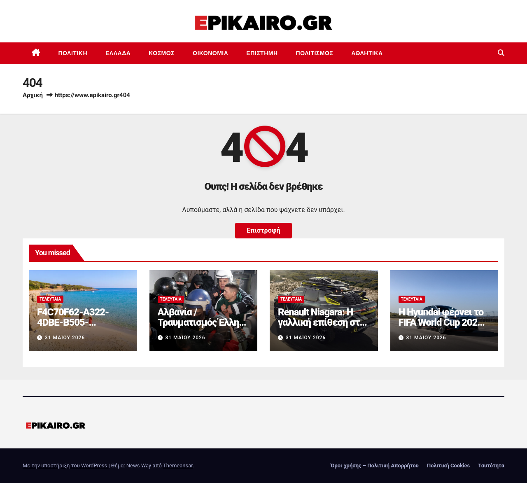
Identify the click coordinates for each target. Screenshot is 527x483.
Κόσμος (162, 53)
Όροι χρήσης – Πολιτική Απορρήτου (375, 465)
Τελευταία (50, 299)
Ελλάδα (118, 53)
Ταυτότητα (491, 465)
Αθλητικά (366, 53)
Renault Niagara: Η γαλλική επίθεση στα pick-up (321, 322)
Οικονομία (210, 53)
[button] (501, 53)
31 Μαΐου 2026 (65, 338)
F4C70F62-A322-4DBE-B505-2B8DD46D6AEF (73, 322)
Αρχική (33, 95)
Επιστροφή (263, 230)
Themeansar (178, 465)
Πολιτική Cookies (448, 465)
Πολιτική (73, 53)
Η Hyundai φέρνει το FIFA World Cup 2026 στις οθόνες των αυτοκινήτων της (441, 327)
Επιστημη (261, 53)
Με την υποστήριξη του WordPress (65, 465)
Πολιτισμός (314, 53)
